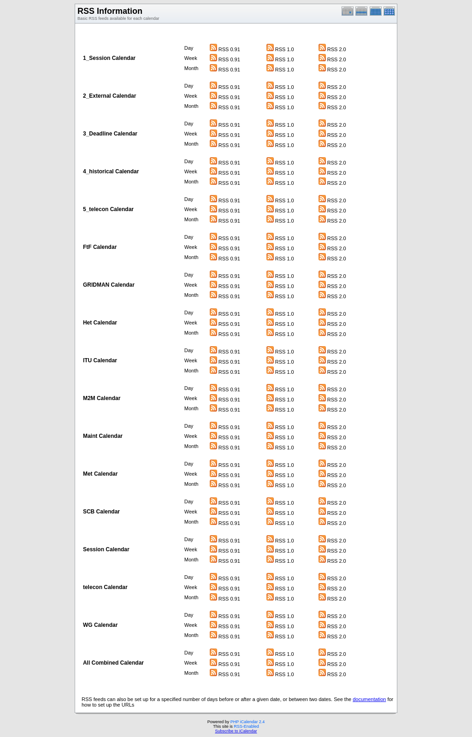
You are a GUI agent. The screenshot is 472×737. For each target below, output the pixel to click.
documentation (369, 699)
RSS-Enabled (246, 726)
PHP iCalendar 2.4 (247, 721)
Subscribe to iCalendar (236, 731)
